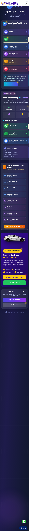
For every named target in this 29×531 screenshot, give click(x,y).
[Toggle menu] (26, 3)
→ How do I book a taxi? (9, 150)
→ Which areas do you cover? (10, 152)
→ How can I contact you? (9, 156)
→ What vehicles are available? (10, 154)
